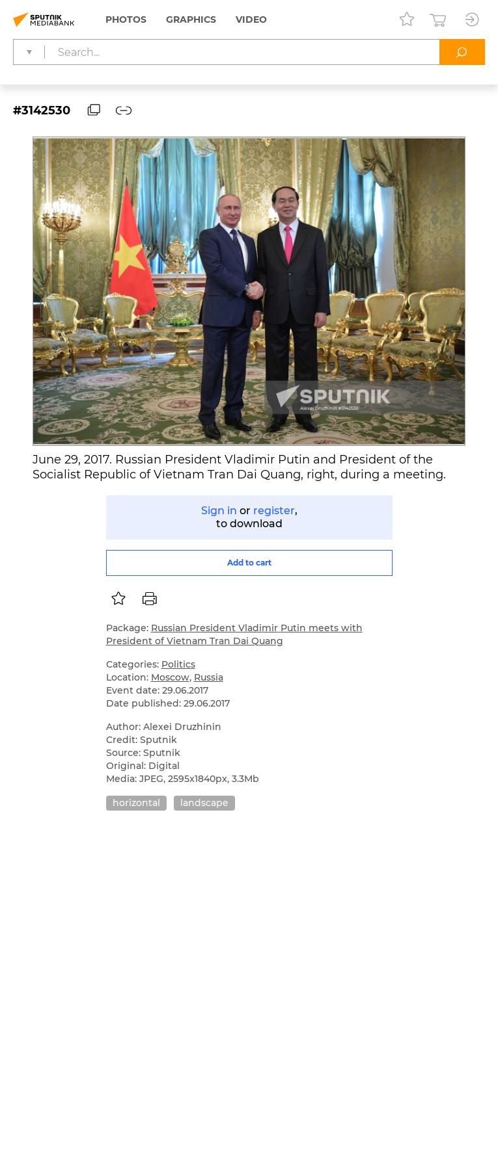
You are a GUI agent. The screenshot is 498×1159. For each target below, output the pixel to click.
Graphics (191, 19)
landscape (204, 803)
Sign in (219, 510)
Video (251, 19)
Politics (178, 664)
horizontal (136, 803)
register (274, 510)
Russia (208, 677)
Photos (125, 19)
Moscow (170, 677)
